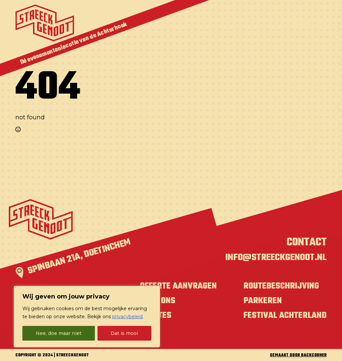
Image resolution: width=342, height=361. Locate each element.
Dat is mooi (124, 333)
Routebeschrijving (281, 286)
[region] (86, 316)
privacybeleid (127, 317)
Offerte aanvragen (178, 286)
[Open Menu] (309, 23)
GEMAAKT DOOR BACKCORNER (298, 355)
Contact (307, 242)
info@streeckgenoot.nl (276, 258)
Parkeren (262, 301)
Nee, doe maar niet (58, 333)
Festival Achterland (285, 315)
